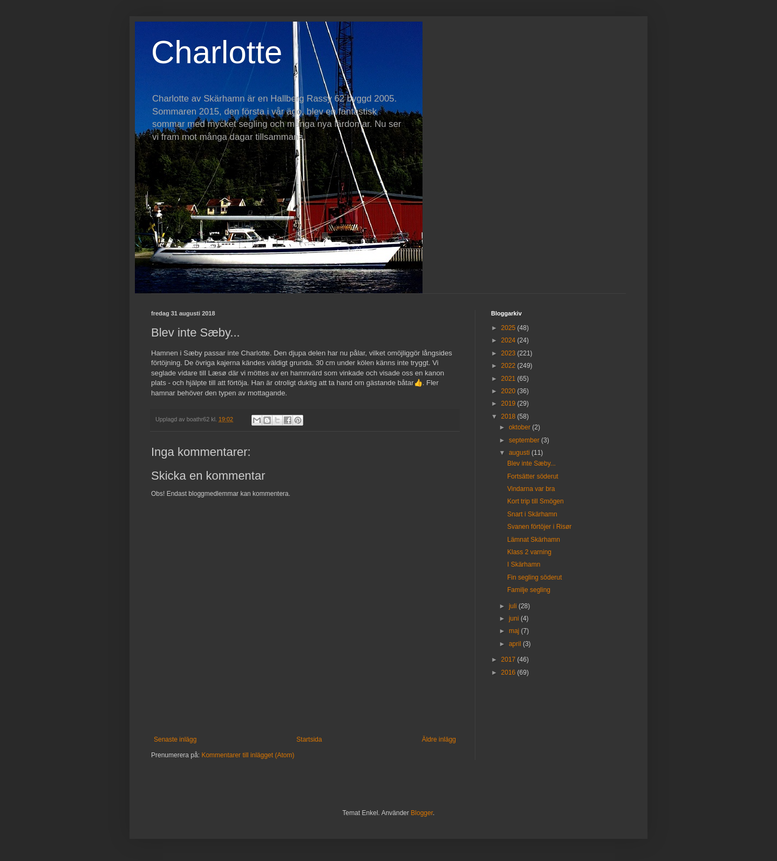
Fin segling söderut (534, 577)
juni (515, 618)
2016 (509, 672)
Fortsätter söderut (532, 476)
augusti (520, 452)
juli (514, 606)
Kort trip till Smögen (535, 501)
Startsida (309, 739)
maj (515, 631)
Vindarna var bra (531, 489)
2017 (509, 659)
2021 (509, 378)
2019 (509, 403)
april (516, 644)
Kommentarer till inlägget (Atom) (247, 755)
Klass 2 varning (529, 552)
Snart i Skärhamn (532, 514)
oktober (520, 427)
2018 (509, 416)
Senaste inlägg (175, 739)
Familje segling (528, 590)
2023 (509, 353)
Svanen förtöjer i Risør (539, 526)
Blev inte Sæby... (531, 463)
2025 (509, 328)
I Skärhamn (523, 564)
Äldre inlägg (439, 739)
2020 (509, 391)
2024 (509, 340)
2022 (509, 365)
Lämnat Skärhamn (533, 539)
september (525, 440)
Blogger (422, 813)
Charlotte (216, 52)
